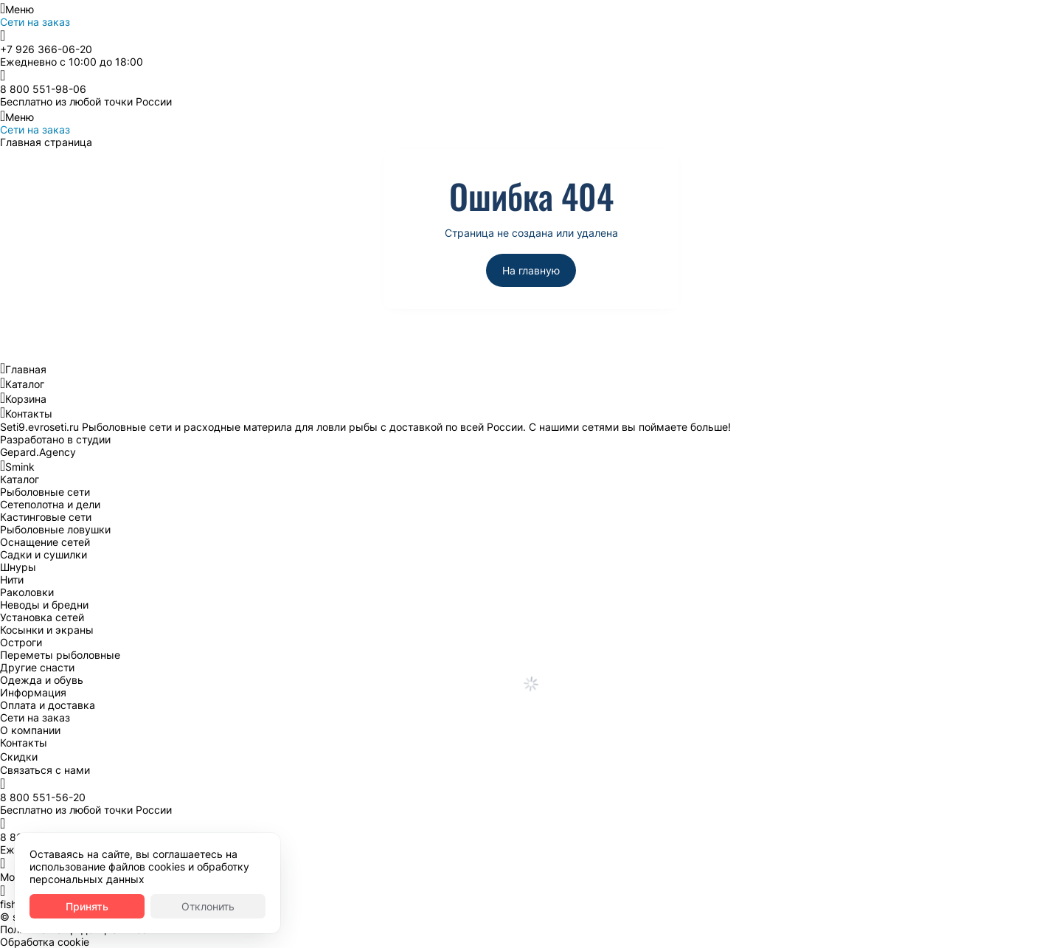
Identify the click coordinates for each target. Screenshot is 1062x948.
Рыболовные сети (45, 491)
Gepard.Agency (38, 452)
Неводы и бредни (44, 604)
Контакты (28, 413)
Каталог (24, 384)
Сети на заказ (35, 21)
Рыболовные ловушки (55, 529)
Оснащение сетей (45, 542)
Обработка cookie (44, 941)
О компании (30, 730)
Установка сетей (42, 617)
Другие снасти (37, 667)
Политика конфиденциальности (79, 929)
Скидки (19, 756)
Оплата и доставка (47, 705)
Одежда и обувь (41, 680)
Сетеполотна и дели (50, 504)
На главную (531, 270)
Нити (12, 579)
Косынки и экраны (47, 629)
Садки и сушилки (43, 554)
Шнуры (18, 567)
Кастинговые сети (45, 517)
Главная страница (46, 142)
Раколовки (27, 592)
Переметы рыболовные (60, 654)
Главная (25, 369)
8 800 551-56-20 (43, 797)
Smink (20, 466)
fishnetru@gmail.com (50, 904)
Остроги (21, 642)
